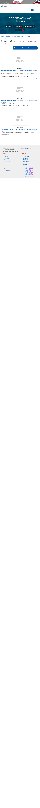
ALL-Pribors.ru (6, 6)
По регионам (26, 161)
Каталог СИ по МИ (27, 156)
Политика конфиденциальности (11, 162)
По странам (25, 158)
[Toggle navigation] (37, 6)
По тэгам (25, 162)
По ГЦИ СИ (25, 159)
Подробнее (36, 78)
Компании (6, 158)
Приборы (6, 156)
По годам (25, 164)
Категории (18, 26)
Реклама (6, 171)
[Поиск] (15, 10)
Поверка (20, 30)
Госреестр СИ (7, 161)
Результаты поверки (8, 168)
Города (5, 159)
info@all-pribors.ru (27, 148)
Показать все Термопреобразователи (25, 48)
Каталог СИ (25, 155)
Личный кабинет (7, 170)
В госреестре (29, 26)
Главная (8, 26)
